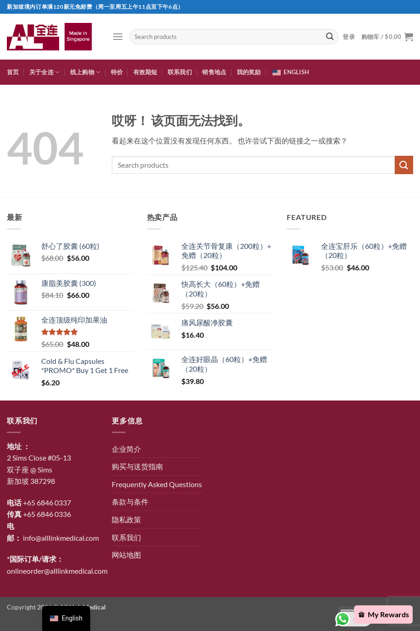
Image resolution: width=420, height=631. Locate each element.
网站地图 (126, 554)
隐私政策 (126, 519)
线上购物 (85, 72)
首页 (13, 72)
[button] (117, 36)
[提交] (330, 36)
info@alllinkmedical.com (61, 537)
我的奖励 (249, 72)
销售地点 (214, 72)
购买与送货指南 (137, 466)
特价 (117, 72)
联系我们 (180, 72)
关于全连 (44, 72)
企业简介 (126, 448)
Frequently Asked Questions (157, 484)
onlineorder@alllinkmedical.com (57, 570)
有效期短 (145, 72)
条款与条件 (130, 501)
